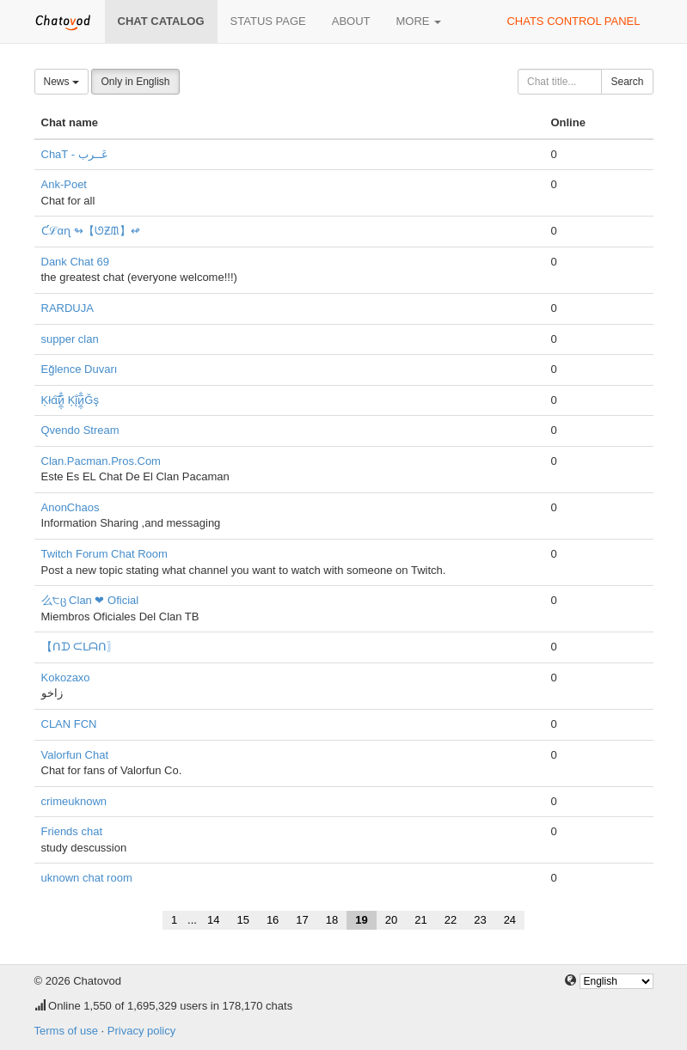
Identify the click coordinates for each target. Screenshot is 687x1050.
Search (626, 82)
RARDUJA (67, 308)
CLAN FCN (69, 723)
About (351, 21)
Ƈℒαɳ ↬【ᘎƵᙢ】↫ (90, 230)
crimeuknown (74, 801)
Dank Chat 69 (75, 261)
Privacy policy (141, 1030)
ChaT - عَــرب (74, 154)
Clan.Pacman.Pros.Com (101, 461)
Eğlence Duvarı (79, 369)
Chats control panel (573, 21)
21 (420, 919)
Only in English (135, 82)
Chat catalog (161, 21)
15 (242, 919)
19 (361, 919)
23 (480, 919)
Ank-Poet (64, 184)
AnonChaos (70, 507)
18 (332, 919)
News (61, 82)
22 (451, 919)
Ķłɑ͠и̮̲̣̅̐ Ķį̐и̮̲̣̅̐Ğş (70, 400)
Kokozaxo (65, 677)
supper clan (70, 339)
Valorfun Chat (75, 754)
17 (302, 919)
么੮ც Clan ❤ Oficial (90, 600)
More (419, 21)
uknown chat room (86, 877)
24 (510, 919)
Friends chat (72, 831)
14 (213, 919)
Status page (268, 21)
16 (273, 919)
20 (391, 919)
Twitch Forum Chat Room (104, 553)
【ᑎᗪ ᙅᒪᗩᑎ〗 (80, 646)
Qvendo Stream (80, 430)
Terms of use (66, 1030)
